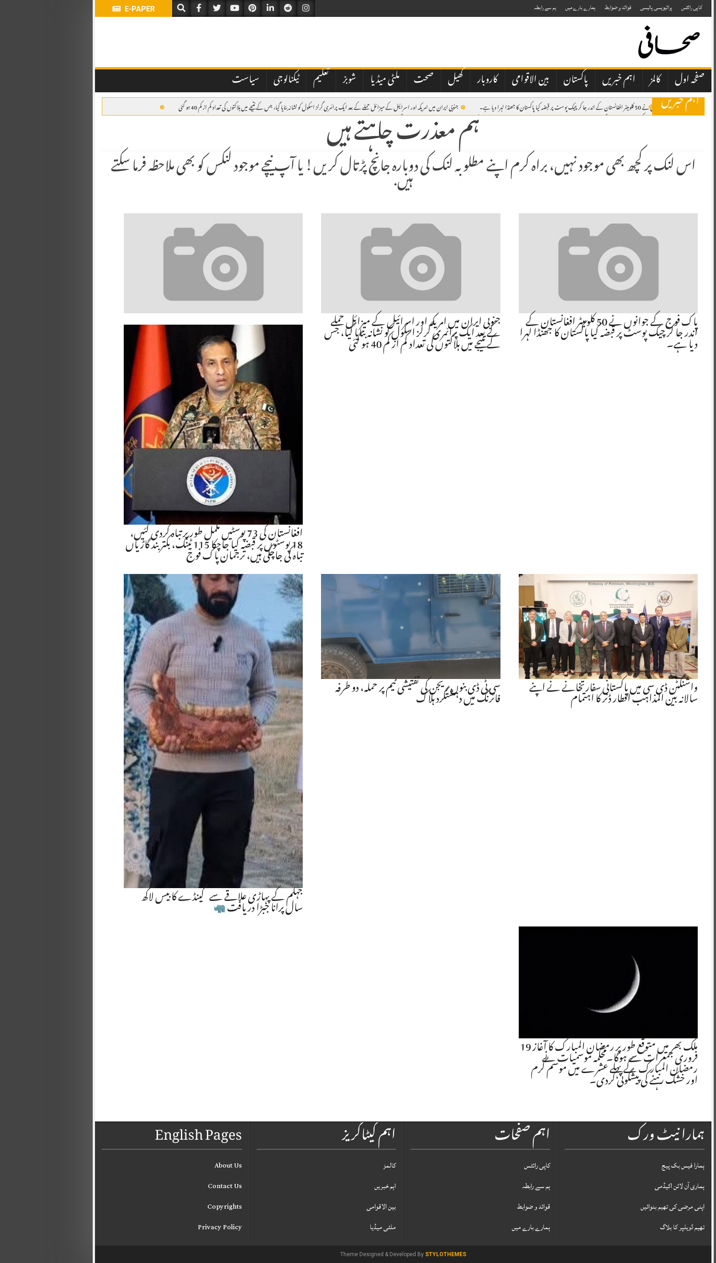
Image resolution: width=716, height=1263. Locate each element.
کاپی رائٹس (646, 7)
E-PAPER (88, 9)
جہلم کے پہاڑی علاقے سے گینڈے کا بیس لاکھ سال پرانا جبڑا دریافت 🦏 (177, 903)
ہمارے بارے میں (535, 7)
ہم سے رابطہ (500, 7)
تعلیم (276, 80)
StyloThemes (400, 1254)
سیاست (200, 80)
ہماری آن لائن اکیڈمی (634, 1186)
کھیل (410, 80)
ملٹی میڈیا (339, 80)
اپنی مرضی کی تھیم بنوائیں (627, 1206)
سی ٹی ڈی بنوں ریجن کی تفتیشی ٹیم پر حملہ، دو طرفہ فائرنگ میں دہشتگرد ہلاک (372, 694)
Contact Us (180, 1186)
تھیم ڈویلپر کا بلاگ (637, 1227)
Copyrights (179, 1206)
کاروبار (442, 80)
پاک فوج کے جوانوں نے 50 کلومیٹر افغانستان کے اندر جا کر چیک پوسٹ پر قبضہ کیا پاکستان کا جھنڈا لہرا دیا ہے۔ (543, 107)
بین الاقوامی (485, 80)
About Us (183, 1165)
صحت (379, 80)
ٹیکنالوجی (241, 80)
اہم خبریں (573, 80)
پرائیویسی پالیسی (611, 7)
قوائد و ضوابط (572, 7)
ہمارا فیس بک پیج (637, 1165)
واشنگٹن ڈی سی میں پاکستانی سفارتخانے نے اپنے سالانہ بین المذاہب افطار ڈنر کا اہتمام (568, 694)
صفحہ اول (644, 80)
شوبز (304, 80)
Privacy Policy (175, 1227)
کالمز (610, 80)
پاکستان (530, 80)
